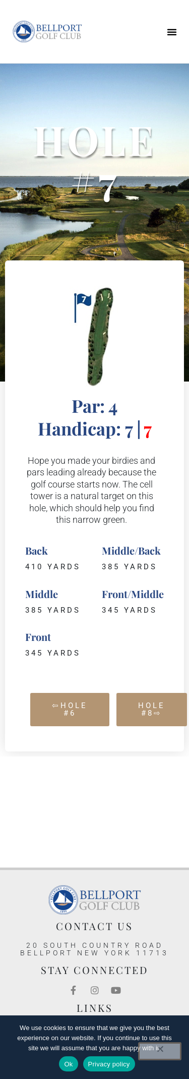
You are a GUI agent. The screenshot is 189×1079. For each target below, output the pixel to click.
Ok (68, 1064)
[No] (159, 1051)
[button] (171, 31)
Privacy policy (109, 1064)
